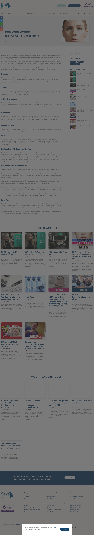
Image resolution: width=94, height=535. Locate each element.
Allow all (64, 529)
